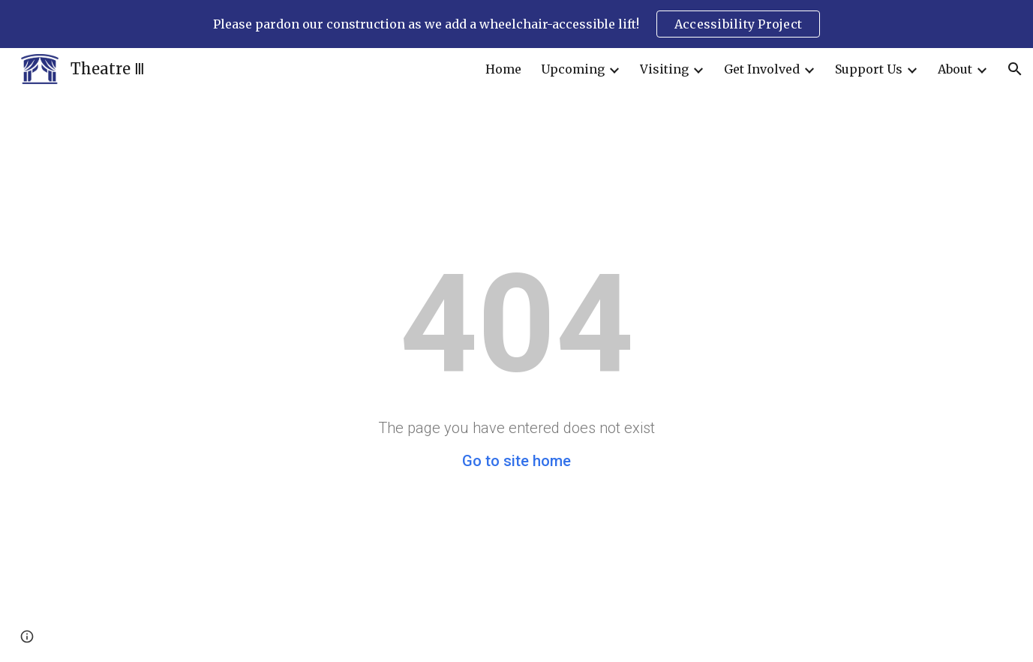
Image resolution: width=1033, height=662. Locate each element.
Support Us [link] (868, 69)
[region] (516, 24)
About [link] (955, 69)
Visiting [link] (664, 69)
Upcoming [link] (573, 69)
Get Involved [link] (762, 69)
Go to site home (516, 461)
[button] (1015, 69)
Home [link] (503, 69)
